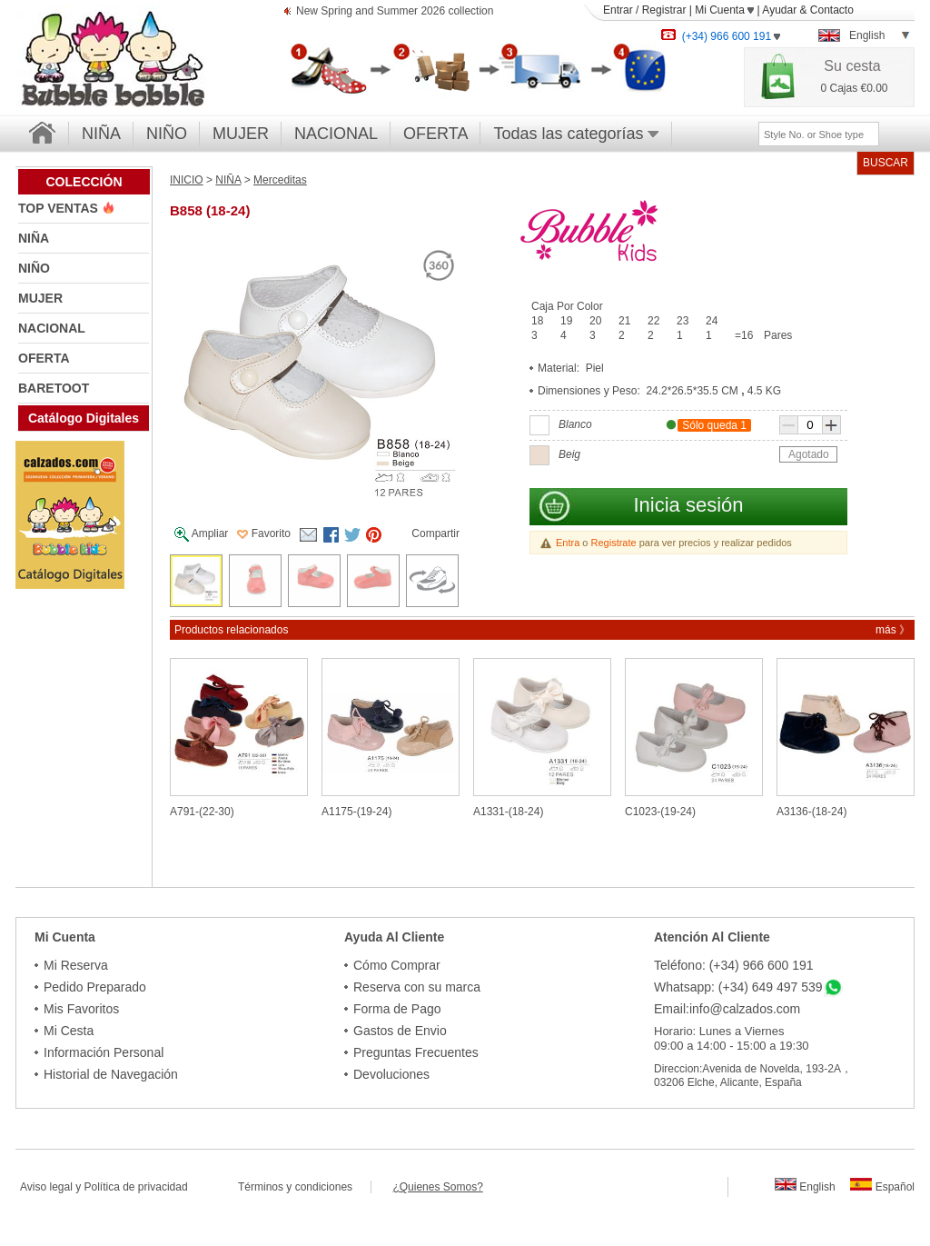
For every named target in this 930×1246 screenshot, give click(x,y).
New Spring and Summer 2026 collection (394, 12)
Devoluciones (391, 1074)
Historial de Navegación (111, 1074)
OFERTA (435, 134)
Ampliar (201, 534)
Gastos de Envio (400, 1030)
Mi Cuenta (724, 10)
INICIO (186, 180)
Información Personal (103, 1052)
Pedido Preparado (95, 987)
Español (882, 1187)
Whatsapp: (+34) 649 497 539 (738, 987)
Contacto (832, 10)
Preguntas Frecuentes (416, 1052)
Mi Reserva (76, 965)
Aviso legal (46, 1187)
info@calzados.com (744, 1009)
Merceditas (280, 180)
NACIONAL (336, 134)
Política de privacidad (136, 1187)
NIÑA (101, 134)
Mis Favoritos (81, 1009)
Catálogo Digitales (83, 418)
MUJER (241, 134)
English (805, 1187)
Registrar (664, 10)
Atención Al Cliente (712, 937)
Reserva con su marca (416, 987)
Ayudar (779, 10)
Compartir (435, 533)
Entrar (618, 10)
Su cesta (852, 66)
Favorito (264, 533)
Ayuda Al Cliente (394, 937)
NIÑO (166, 134)
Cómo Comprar (396, 965)
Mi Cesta (69, 1030)
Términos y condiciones (304, 1187)
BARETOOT (53, 388)
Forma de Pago (397, 1009)
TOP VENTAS (60, 208)
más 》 (893, 629)
